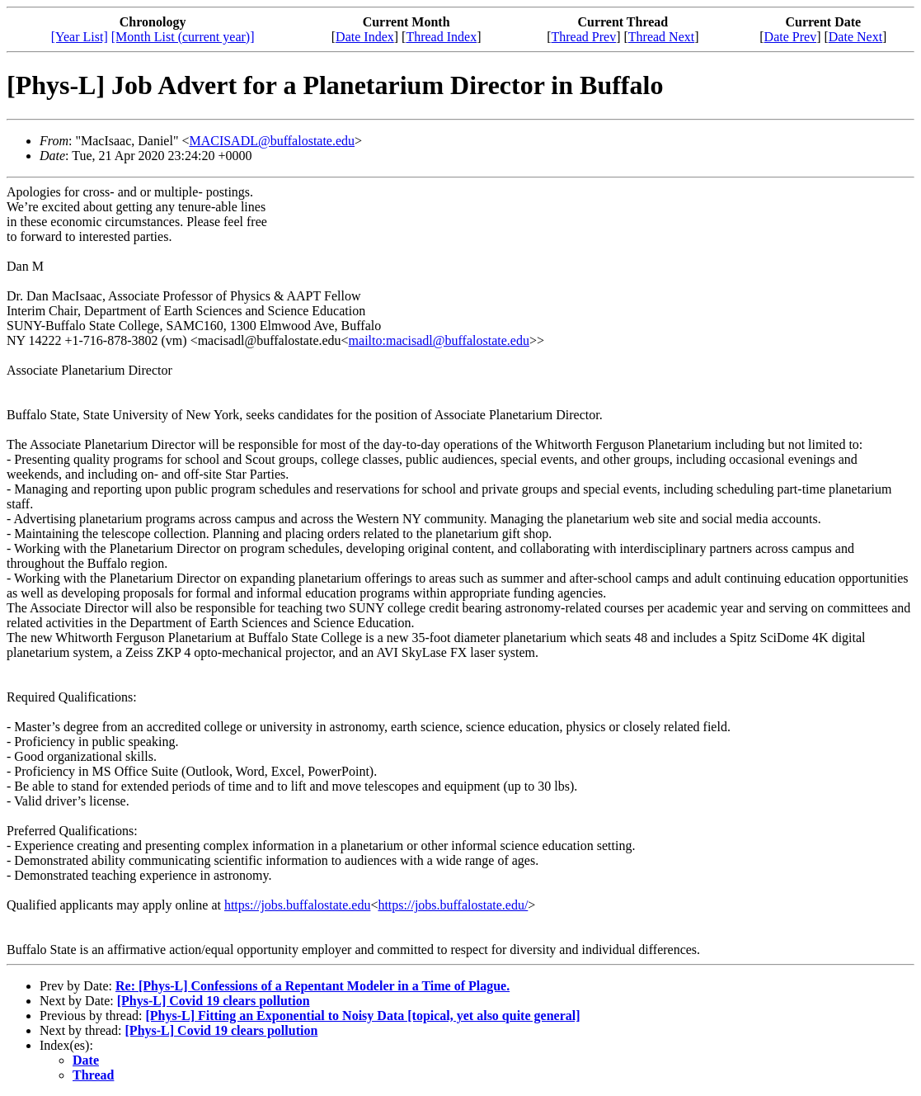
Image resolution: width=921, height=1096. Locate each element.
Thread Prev (584, 37)
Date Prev (790, 37)
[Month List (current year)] (183, 37)
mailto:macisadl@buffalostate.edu (439, 340)
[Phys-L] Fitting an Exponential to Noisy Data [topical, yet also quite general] (362, 1016)
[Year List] (79, 37)
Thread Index (441, 37)
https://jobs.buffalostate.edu (297, 905)
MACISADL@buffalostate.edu (272, 141)
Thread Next (661, 37)
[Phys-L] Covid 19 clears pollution (213, 1001)
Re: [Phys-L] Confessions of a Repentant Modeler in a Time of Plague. (312, 986)
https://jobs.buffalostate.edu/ (453, 905)
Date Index (365, 37)
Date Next (855, 37)
